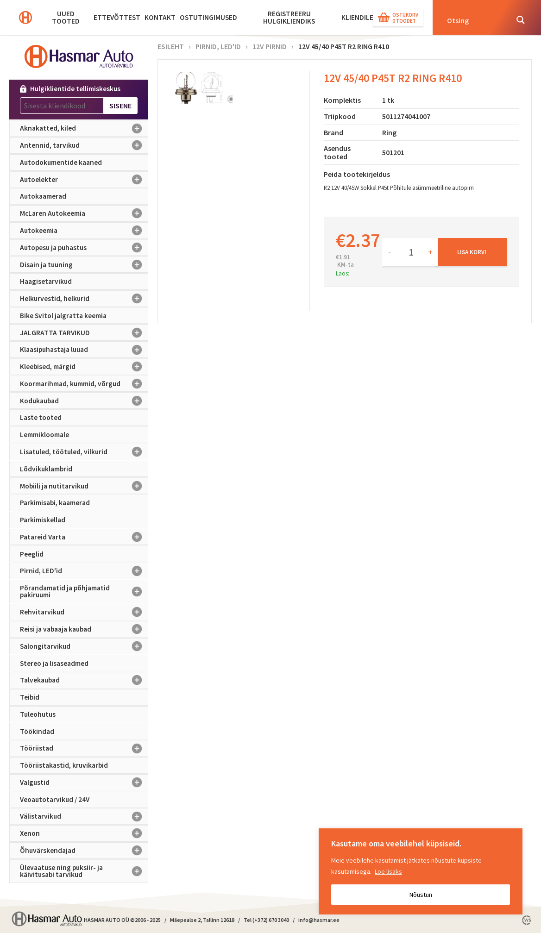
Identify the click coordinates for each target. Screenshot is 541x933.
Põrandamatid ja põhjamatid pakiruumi (84, 591)
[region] (420, 871)
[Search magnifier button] (521, 20)
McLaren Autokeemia (84, 213)
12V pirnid (269, 46)
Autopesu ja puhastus (84, 248)
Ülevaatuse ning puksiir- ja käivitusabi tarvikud (84, 871)
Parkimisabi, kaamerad (55, 502)
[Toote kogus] (410, 252)
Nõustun (420, 894)
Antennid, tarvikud (84, 145)
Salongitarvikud (84, 646)
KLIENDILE (357, 17)
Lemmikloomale (44, 434)
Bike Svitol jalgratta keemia (63, 315)
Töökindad (37, 731)
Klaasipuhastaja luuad (84, 349)
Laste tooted (41, 417)
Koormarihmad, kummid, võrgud (84, 384)
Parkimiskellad (42, 519)
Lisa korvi (471, 252)
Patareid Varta (84, 537)
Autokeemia (84, 230)
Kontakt (160, 17)
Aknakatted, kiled (84, 128)
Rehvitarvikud (84, 612)
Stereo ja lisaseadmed (54, 663)
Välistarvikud (84, 816)
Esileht (170, 46)
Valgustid (84, 782)
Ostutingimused (208, 17)
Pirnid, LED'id (84, 571)
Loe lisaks (388, 871)
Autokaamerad (43, 196)
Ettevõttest (117, 17)
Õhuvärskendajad (84, 850)
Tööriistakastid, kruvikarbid (64, 765)
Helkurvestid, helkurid (84, 299)
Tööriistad (84, 748)
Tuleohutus (38, 714)
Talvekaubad (84, 680)
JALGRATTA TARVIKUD (84, 332)
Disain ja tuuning (84, 264)
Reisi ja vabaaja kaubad (84, 629)
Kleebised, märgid (84, 367)
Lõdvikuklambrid (46, 468)
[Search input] (475, 20)
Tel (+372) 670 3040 (266, 919)
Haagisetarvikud (46, 281)
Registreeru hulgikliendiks (289, 17)
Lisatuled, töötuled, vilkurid (84, 452)
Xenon (84, 833)
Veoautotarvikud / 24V (54, 799)
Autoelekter (84, 180)
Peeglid (32, 554)
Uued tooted (66, 17)
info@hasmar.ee (319, 919)
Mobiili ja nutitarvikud (84, 486)
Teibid (29, 697)
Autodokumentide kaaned (61, 162)
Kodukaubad (84, 400)
